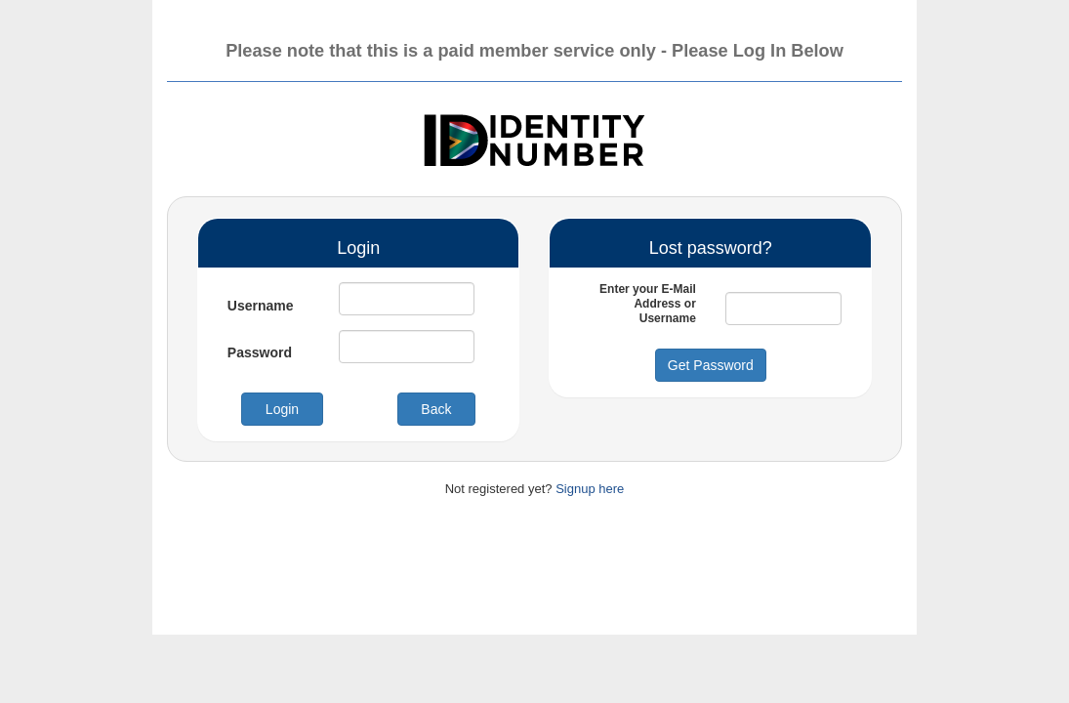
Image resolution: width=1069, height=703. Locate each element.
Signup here (589, 488)
